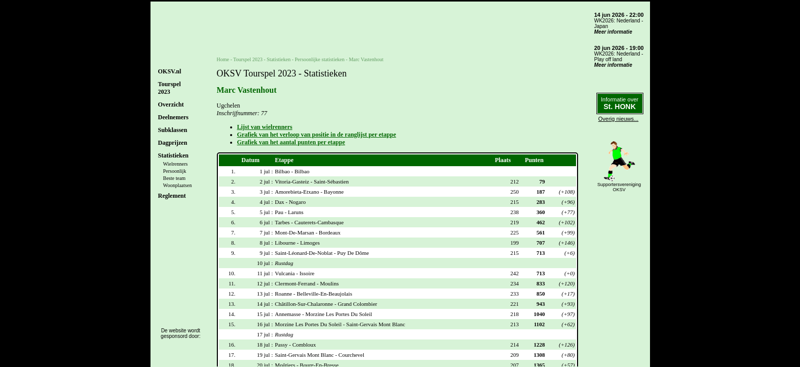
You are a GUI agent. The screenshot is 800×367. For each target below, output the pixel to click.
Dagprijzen (172, 142)
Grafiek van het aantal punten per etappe (291, 142)
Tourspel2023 (169, 88)
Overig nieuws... (618, 119)
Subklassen (172, 130)
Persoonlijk (175, 171)
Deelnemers (173, 117)
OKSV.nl (169, 71)
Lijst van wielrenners (264, 126)
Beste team (174, 178)
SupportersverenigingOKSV (619, 187)
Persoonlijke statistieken (320, 59)
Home (223, 59)
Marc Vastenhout (366, 59)
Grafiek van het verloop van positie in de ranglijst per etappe (316, 134)
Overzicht (171, 104)
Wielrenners (175, 164)
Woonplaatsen (177, 185)
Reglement (172, 195)
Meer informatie (613, 32)
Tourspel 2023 (247, 59)
